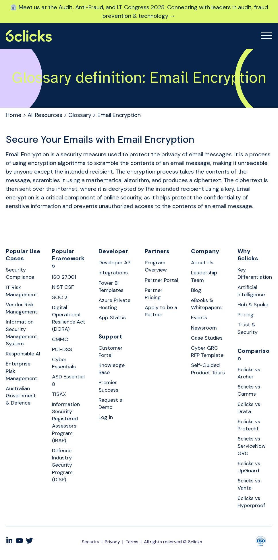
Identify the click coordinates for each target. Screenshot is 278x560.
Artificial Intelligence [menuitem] (251, 291)
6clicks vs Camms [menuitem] (249, 390)
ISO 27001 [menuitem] (64, 277)
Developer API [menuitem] (115, 262)
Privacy (112, 542)
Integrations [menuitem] (113, 272)
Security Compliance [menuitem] (20, 273)
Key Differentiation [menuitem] (255, 273)
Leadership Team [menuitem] (204, 276)
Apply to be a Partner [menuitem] (161, 311)
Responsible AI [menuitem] (23, 353)
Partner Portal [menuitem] (161, 280)
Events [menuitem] (199, 317)
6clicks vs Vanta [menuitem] (249, 484)
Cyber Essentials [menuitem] (64, 363)
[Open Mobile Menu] (266, 35)
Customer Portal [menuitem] (111, 352)
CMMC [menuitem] (60, 339)
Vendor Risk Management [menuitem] (21, 308)
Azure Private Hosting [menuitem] (114, 304)
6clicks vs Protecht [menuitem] (249, 425)
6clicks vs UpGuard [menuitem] (249, 467)
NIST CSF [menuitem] (63, 287)
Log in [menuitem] (106, 417)
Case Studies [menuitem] (207, 337)
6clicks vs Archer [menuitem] (249, 373)
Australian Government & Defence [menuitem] (21, 395)
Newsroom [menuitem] (204, 327)
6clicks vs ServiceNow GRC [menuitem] (252, 446)
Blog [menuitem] (196, 290)
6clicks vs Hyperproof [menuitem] (251, 502)
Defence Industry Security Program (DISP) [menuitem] (62, 465)
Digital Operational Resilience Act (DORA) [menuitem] (68, 318)
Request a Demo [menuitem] (110, 404)
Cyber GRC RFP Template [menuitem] (207, 352)
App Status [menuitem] (112, 317)
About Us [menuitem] (202, 262)
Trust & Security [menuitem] (248, 328)
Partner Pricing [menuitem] (154, 294)
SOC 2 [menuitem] (59, 297)
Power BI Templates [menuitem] (111, 287)
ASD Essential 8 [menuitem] (68, 380)
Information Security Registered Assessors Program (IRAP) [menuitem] (66, 422)
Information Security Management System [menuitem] (21, 332)
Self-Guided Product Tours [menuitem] (208, 369)
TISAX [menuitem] (59, 394)
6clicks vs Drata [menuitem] (249, 408)
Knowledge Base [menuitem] (112, 369)
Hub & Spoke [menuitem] (253, 304)
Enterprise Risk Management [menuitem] (21, 371)
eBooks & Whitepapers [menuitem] (206, 304)
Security (90, 542)
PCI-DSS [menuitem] (62, 349)
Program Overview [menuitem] (156, 266)
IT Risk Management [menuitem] (21, 291)
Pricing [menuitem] (246, 314)
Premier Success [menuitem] (108, 386)
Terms (132, 542)
